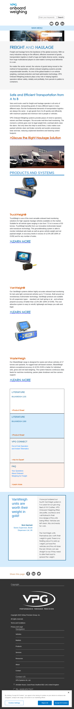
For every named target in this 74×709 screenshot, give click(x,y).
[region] (37, 698)
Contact (18, 670)
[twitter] (39, 573)
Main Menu (37, 28)
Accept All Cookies (61, 703)
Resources (19, 658)
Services (18, 652)
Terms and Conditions (18, 623)
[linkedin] (33, 573)
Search (60, 17)
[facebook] (28, 573)
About (18, 664)
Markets (18, 640)
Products (19, 646)
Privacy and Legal (17, 627)
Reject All (45, 703)
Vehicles (18, 634)
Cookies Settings (14, 703)
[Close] (68, 692)
